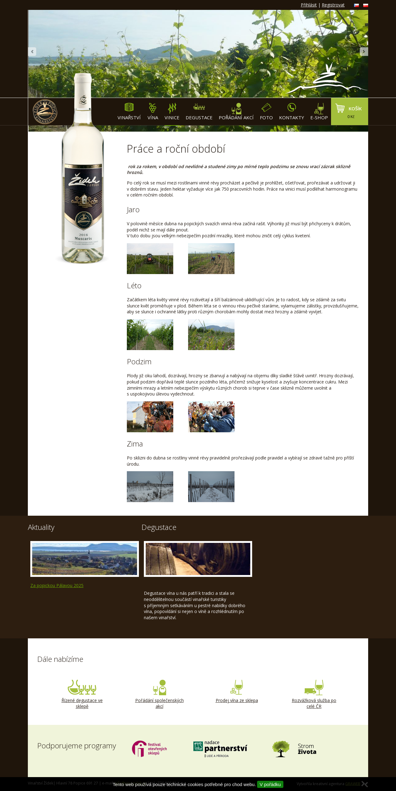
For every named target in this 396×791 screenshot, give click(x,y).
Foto (266, 112)
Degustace (199, 112)
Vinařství (129, 112)
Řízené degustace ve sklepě (82, 694)
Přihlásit (309, 5)
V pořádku (270, 784)
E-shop (319, 112)
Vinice (172, 112)
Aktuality (41, 527)
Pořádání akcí (236, 112)
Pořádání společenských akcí (159, 694)
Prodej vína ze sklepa (236, 691)
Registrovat (333, 5)
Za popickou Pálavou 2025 (57, 585)
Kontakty (291, 112)
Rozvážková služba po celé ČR (314, 694)
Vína (152, 112)
